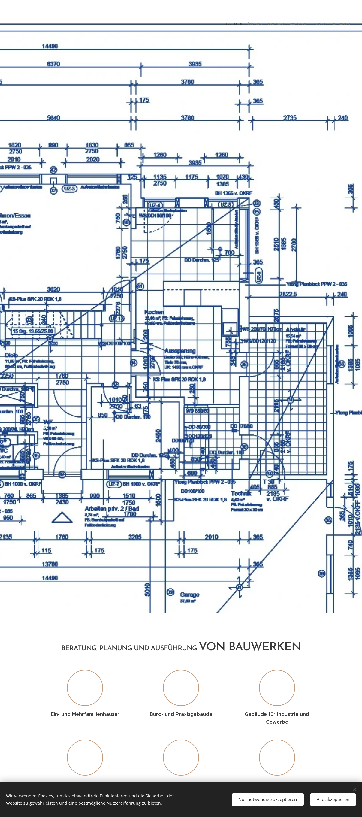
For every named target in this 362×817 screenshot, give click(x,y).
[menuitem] (320, 24)
